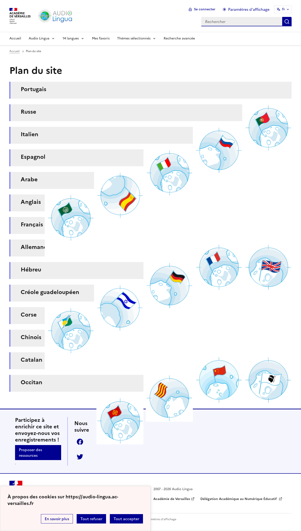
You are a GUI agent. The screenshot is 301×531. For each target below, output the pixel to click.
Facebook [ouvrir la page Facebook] (80, 441)
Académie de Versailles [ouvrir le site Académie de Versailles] (171, 498)
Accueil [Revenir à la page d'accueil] (15, 38)
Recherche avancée (179, 38)
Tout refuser (91, 519)
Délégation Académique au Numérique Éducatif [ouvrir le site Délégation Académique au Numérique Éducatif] (239, 498)
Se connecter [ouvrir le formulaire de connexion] (204, 9)
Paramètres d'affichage (160, 519)
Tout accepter (126, 519)
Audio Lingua (39, 38)
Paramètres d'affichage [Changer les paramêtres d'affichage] (248, 9)
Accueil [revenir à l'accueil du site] (14, 51)
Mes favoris (101, 38)
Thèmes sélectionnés (133, 38)
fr (283, 9)
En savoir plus (57, 519)
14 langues (71, 38)
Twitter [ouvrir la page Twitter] (80, 456)
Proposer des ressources (30, 452)
